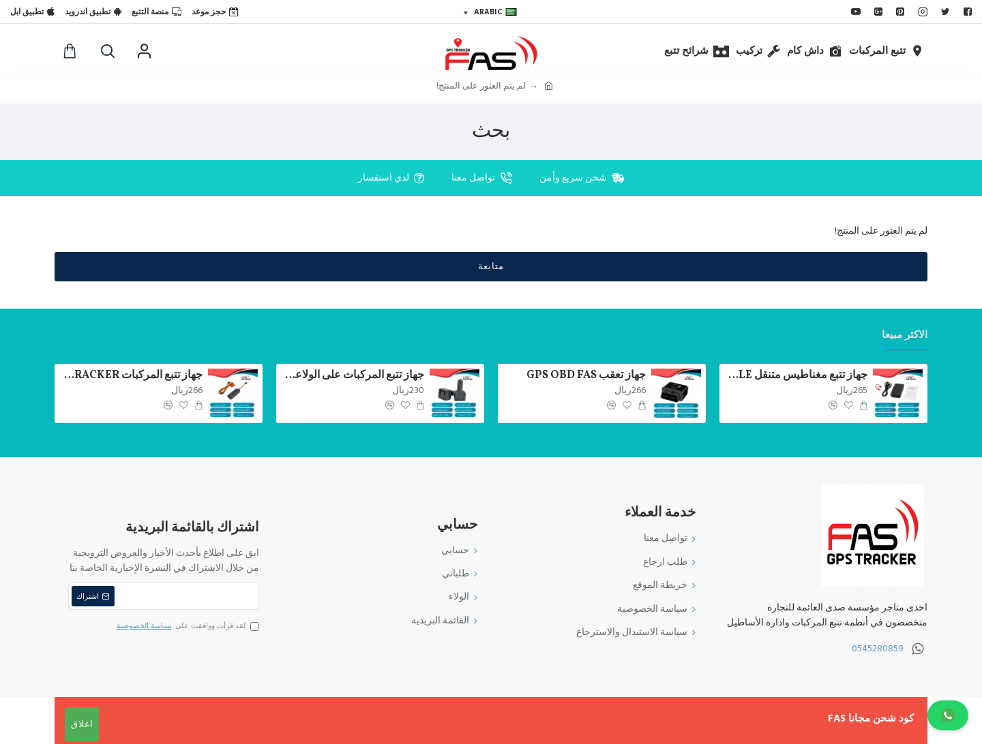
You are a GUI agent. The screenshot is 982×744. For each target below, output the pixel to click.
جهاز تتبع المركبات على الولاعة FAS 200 (352, 376)
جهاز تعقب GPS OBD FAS (586, 376)
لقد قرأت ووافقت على (187, 626)
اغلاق (82, 724)
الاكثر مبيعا (904, 335)
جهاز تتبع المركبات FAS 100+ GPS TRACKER (131, 376)
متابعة (491, 266)
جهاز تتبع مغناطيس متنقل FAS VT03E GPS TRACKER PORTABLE (795, 376)
